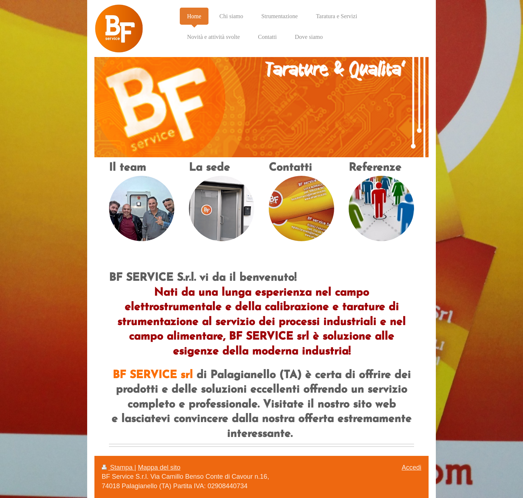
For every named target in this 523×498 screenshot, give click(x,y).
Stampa (118, 467)
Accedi (411, 467)
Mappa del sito (159, 467)
